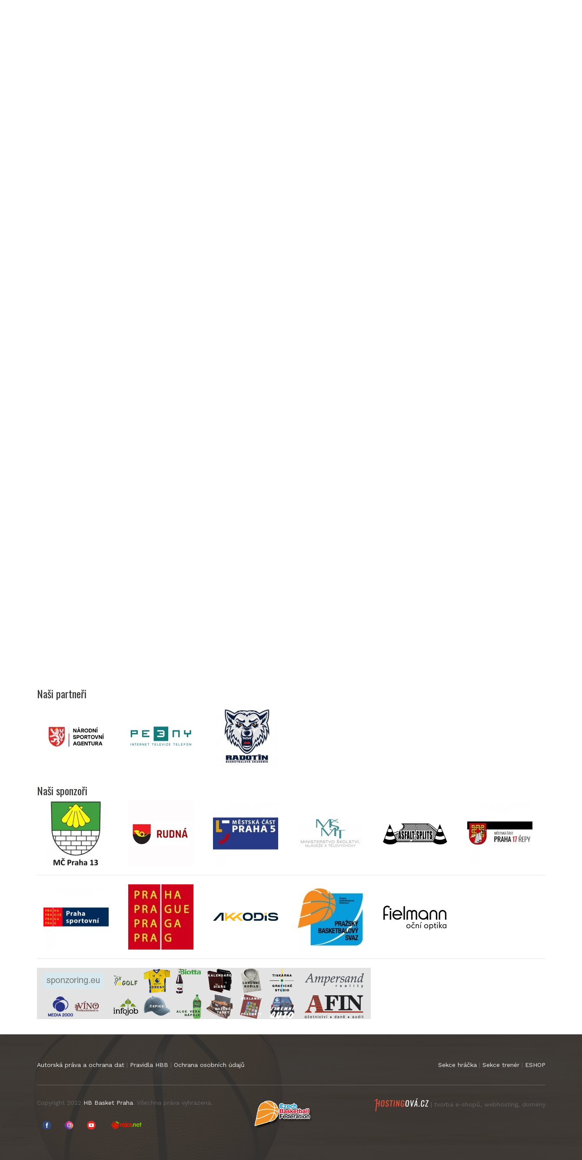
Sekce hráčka (457, 1064)
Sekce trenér (500, 1064)
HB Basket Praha (108, 1102)
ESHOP (535, 1064)
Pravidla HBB (149, 1064)
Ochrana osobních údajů (209, 1064)
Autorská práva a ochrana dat (80, 1064)
